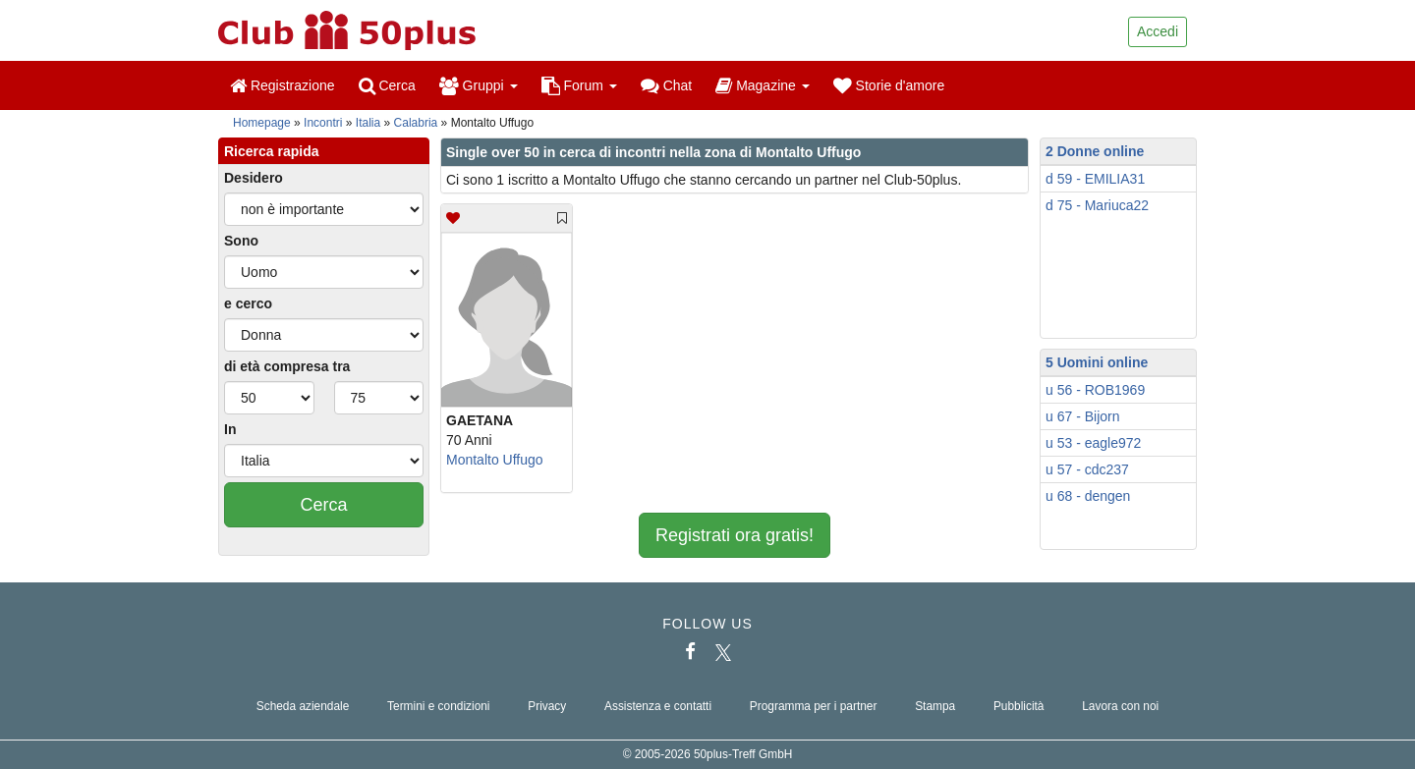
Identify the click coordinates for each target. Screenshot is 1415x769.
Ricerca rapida (271, 151)
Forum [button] (579, 85)
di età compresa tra (287, 366)
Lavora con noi (1120, 706)
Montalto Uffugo (494, 459)
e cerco (248, 303)
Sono (241, 240)
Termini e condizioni (438, 706)
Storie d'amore (889, 85)
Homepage (262, 123)
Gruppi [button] (478, 85)
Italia (368, 123)
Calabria (416, 123)
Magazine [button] (762, 85)
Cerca (387, 85)
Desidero (253, 178)
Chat (666, 85)
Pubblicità (1019, 706)
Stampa (935, 706)
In (230, 429)
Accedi (1157, 31)
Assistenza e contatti (657, 706)
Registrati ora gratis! (734, 535)
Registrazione (282, 85)
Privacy (547, 706)
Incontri (323, 123)
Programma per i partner (813, 706)
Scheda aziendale (303, 706)
